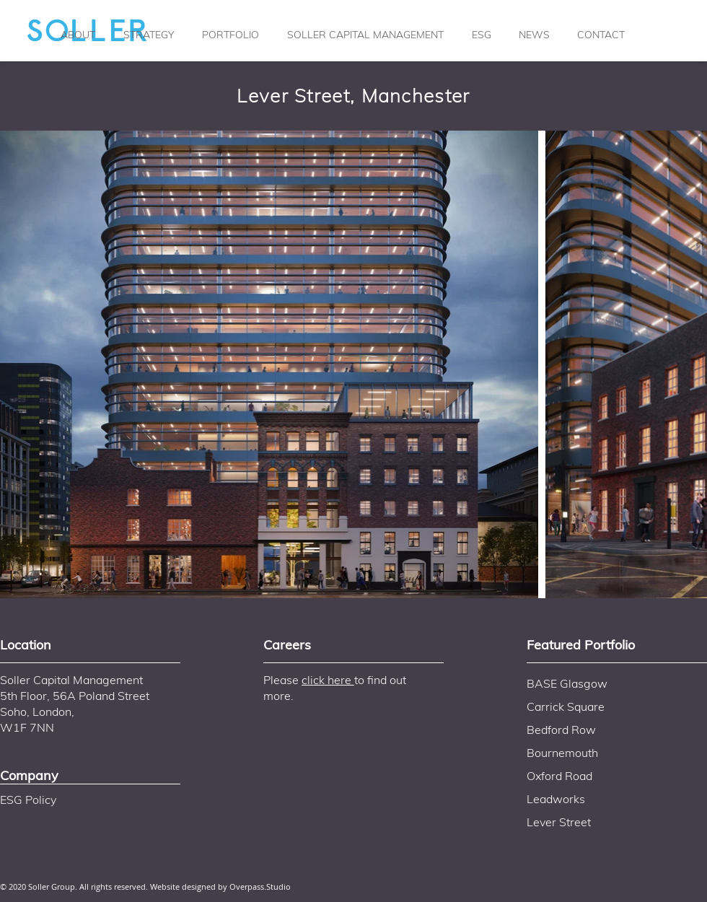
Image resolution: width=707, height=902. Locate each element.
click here (328, 680)
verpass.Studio (263, 886)
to (359, 680)
